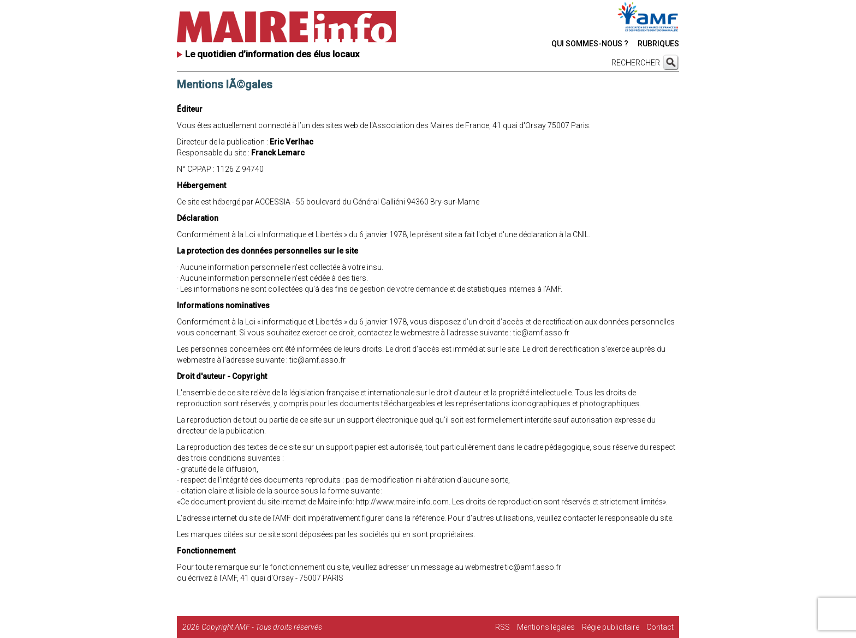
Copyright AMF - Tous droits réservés (261, 627)
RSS (502, 627)
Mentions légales (546, 627)
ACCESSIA (272, 201)
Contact (660, 627)
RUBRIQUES (658, 43)
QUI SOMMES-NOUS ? (589, 43)
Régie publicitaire (610, 627)
